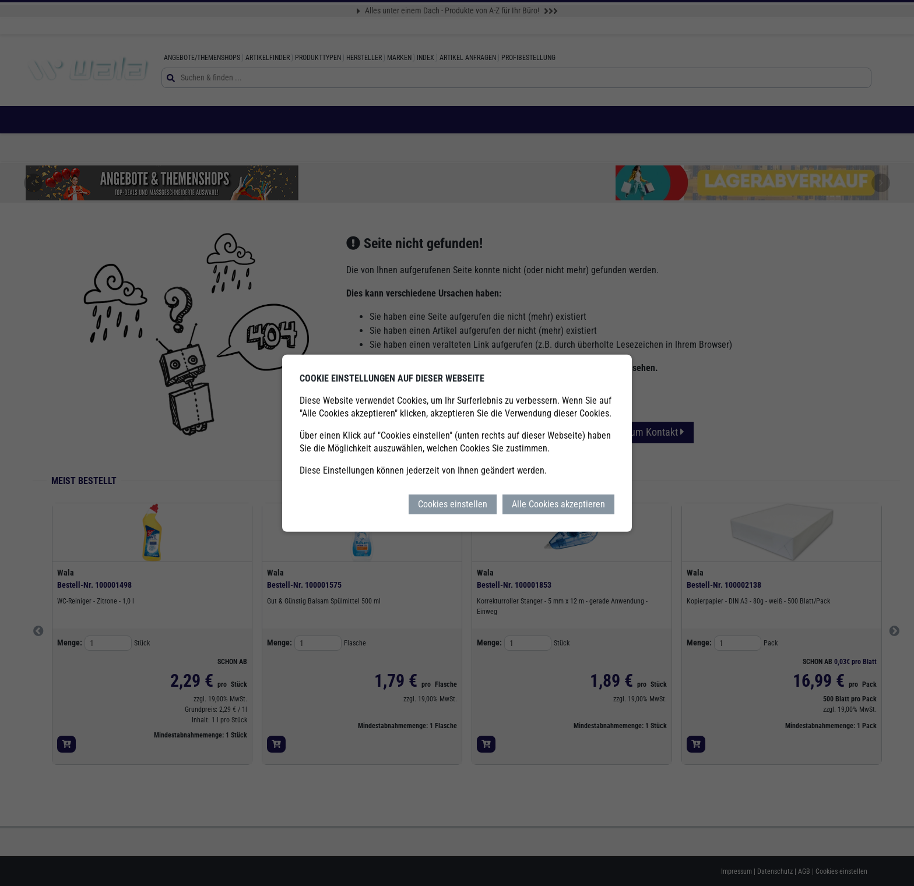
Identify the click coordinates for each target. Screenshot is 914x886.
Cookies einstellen (452, 503)
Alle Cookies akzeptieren (558, 503)
